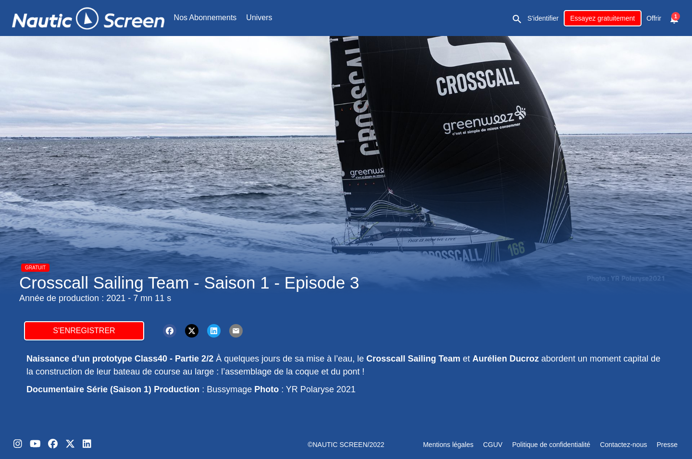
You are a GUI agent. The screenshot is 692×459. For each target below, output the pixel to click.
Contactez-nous (623, 444)
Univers (259, 17)
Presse (667, 444)
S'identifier (543, 18)
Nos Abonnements (205, 17)
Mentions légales (448, 444)
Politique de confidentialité (551, 444)
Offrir (653, 18)
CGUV (492, 444)
